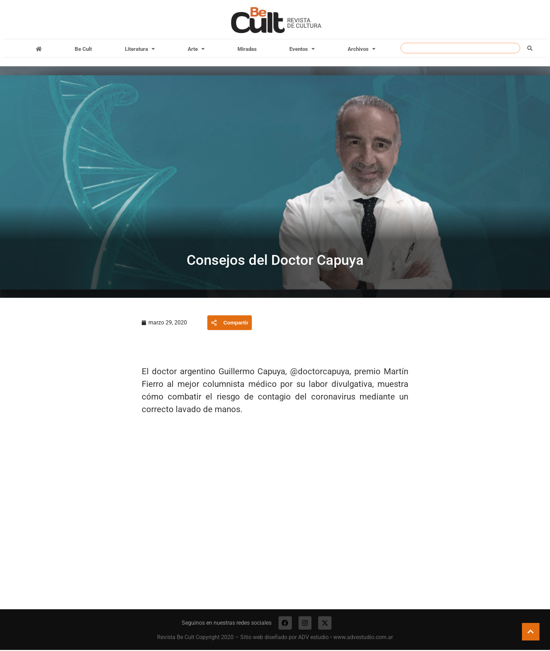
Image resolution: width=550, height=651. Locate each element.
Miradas (247, 49)
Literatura (140, 49)
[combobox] (460, 48)
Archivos (361, 49)
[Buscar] (529, 48)
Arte (196, 49)
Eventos (302, 49)
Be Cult (83, 49)
